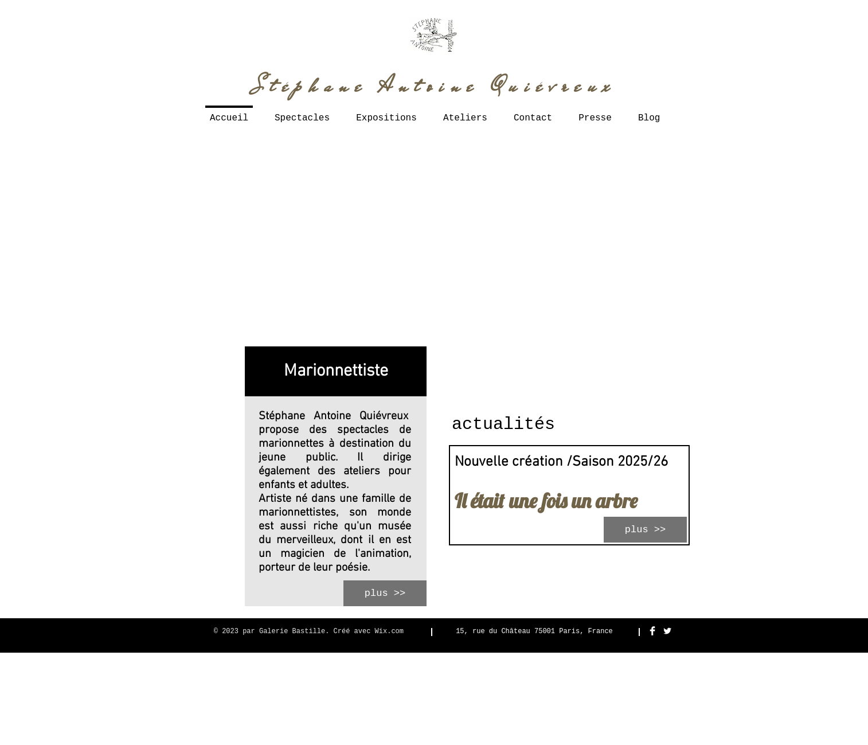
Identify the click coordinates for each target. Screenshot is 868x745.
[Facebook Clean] (652, 630)
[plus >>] (385, 593)
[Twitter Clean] (667, 630)
